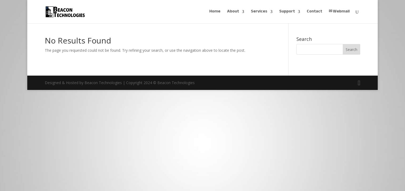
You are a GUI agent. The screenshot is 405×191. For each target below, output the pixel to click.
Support (287, 12)
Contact (314, 12)
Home (214, 12)
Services (259, 12)
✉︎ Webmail (339, 12)
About (233, 12)
